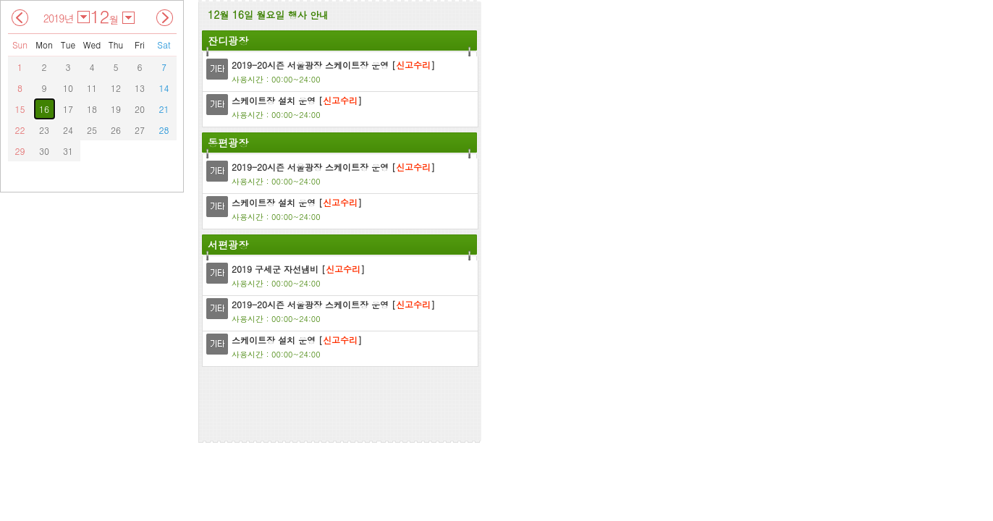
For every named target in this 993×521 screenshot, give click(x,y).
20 (140, 109)
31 (68, 151)
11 (92, 88)
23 (44, 130)
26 (116, 130)
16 (44, 109)
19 (116, 109)
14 (164, 88)
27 (140, 130)
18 (92, 109)
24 (68, 130)
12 (116, 88)
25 (92, 130)
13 (140, 88)
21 (164, 109)
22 (20, 130)
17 (68, 109)
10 (68, 88)
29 (20, 151)
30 (44, 151)
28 (164, 130)
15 (20, 109)
